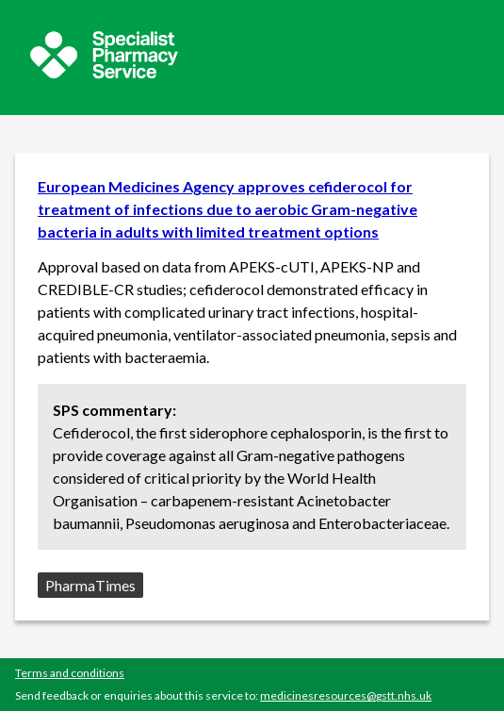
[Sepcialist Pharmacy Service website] (104, 73)
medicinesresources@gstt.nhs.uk (345, 695)
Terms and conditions (69, 673)
